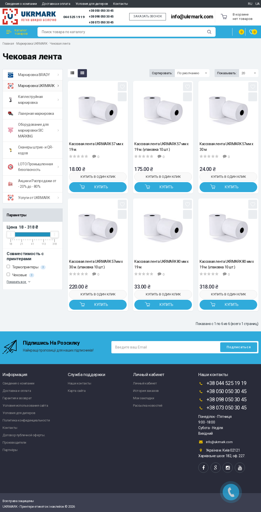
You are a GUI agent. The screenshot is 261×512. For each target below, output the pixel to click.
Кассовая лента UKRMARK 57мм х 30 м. (226, 146)
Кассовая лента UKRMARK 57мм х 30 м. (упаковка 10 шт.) (96, 264)
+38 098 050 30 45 (101, 16)
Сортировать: (162, 73)
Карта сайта (77, 391)
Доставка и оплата (56, 4)
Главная (8, 43)
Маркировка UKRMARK (31, 43)
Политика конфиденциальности (26, 420)
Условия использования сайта (25, 405)
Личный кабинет (145, 383)
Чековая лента (60, 43)
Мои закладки (143, 398)
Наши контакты (79, 383)
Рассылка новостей (147, 405)
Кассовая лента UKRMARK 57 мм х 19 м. (96, 146)
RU (250, 4)
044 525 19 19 (74, 17)
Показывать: (227, 73)
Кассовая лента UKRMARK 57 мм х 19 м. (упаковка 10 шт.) (161, 146)
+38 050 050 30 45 (101, 11)
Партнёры (10, 450)
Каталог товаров (17, 31)
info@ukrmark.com (192, 17)
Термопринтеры (26, 267)
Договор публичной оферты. (24, 435)
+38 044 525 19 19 (222, 383)
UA (257, 4)
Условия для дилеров (91, 4)
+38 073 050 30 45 (101, 22)
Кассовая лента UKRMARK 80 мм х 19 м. (161, 264)
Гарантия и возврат (17, 398)
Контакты (120, 4)
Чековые (20, 275)
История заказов (146, 391)
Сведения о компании (21, 4)
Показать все (19, 282)
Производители (14, 442)
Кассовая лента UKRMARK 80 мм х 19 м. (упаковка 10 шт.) (227, 264)
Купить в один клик (98, 177)
